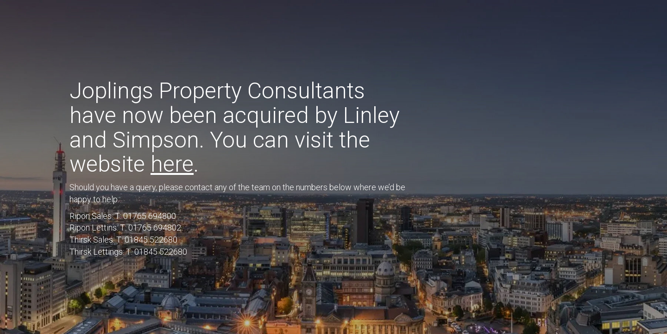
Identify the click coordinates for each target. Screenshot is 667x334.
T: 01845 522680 (146, 239)
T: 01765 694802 (150, 227)
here (172, 164)
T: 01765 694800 (145, 216)
